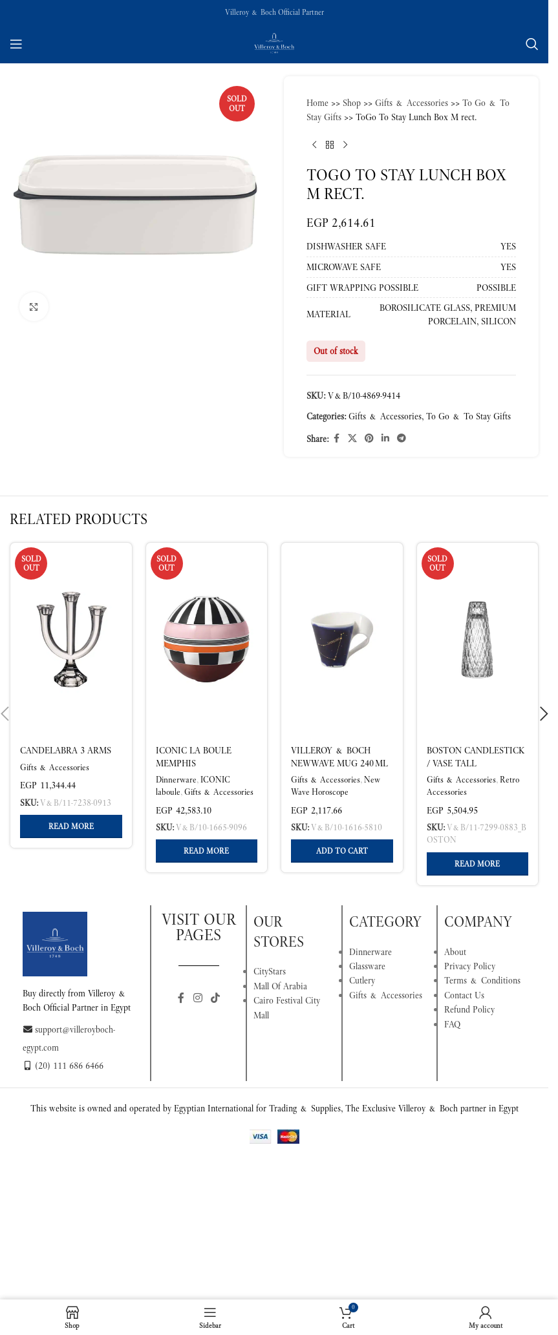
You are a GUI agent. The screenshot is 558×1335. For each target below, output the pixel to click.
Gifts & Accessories (411, 103)
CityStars (269, 971)
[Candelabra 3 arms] (71, 640)
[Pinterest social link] (369, 438)
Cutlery (362, 980)
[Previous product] (314, 145)
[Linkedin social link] (385, 438)
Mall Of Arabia (280, 986)
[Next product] (345, 145)
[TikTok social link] (215, 999)
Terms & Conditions (482, 980)
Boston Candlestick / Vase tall (475, 756)
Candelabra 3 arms (65, 750)
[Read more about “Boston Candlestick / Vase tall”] (478, 864)
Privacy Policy (469, 966)
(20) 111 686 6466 (63, 1065)
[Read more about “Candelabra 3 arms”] (71, 826)
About (455, 952)
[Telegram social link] (401, 438)
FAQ (452, 1024)
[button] (342, 851)
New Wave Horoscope (335, 785)
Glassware (367, 966)
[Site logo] (274, 42)
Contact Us (464, 995)
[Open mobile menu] (16, 44)
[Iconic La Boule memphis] (207, 640)
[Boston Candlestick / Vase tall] (478, 640)
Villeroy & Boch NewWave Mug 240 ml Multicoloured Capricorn (339, 769)
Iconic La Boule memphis (193, 756)
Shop (352, 103)
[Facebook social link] (336, 438)
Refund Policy (469, 1009)
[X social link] (352, 438)
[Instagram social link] (197, 999)
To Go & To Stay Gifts (468, 416)
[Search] (532, 44)
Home (317, 103)
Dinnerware (176, 779)
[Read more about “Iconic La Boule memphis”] (207, 851)
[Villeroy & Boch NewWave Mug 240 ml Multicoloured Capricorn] (342, 640)
